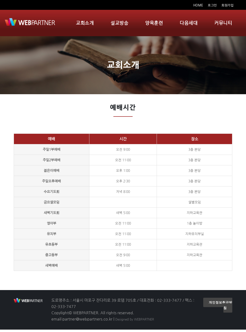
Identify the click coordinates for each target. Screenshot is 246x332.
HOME (198, 5)
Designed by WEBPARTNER (134, 321)
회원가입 (227, 5)
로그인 (212, 5)
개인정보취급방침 (220, 307)
